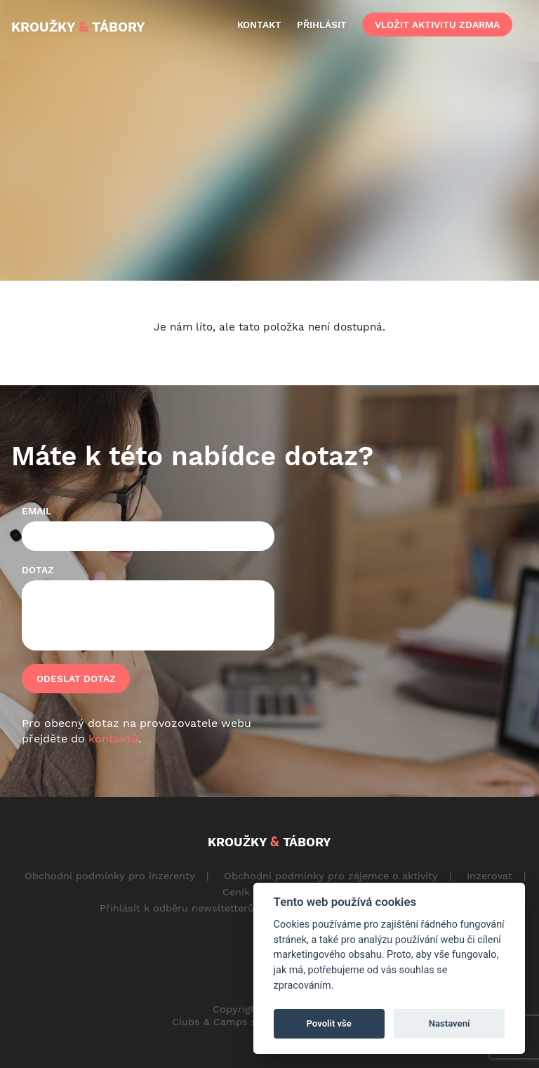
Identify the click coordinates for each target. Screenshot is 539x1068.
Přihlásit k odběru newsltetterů (177, 908)
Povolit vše (329, 1023)
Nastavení (449, 1023)
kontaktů (113, 738)
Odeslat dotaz (76, 678)
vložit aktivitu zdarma (437, 24)
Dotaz (38, 569)
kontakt (259, 24)
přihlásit (322, 24)
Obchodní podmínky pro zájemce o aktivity (331, 875)
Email (36, 510)
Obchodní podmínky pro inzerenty (110, 875)
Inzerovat (489, 875)
